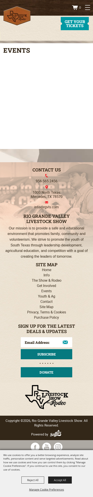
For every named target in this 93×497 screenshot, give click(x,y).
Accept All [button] (60, 480)
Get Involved (46, 285)
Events (46, 291)
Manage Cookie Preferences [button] (46, 489)
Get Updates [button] (46, 354)
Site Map (46, 306)
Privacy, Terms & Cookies (46, 312)
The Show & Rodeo (46, 280)
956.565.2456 (46, 181)
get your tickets (75, 23)
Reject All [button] (32, 480)
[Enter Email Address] (46, 342)
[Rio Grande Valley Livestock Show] (17, 16)
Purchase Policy (46, 317)
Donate (46, 372)
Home (46, 269)
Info (47, 275)
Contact (46, 301)
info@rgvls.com (46, 207)
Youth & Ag (46, 296)
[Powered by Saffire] (56, 434)
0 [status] (80, 7)
